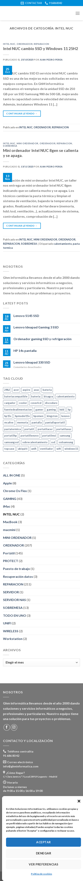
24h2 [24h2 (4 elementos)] (7, 389)
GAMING (9, 499)
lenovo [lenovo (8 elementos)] (65, 416)
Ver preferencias (43, 864)
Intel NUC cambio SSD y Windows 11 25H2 (40, 48)
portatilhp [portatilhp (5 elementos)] (10, 435)
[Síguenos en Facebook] (6, 727)
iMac (6, 506)
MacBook (10, 522)
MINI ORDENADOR (27, 143)
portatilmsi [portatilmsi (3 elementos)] (49, 435)
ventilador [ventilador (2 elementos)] (46, 448)
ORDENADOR (25, 44)
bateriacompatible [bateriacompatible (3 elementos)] (16, 396)
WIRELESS (10, 631)
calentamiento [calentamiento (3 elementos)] (65, 396)
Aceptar (43, 842)
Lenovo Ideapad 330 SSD (31, 362)
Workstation (13, 639)
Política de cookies (41, 873)
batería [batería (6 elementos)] (35, 396)
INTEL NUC (9, 44)
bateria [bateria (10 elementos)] (47, 389)
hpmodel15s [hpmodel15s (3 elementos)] (22, 416)
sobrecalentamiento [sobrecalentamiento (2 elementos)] (34, 442)
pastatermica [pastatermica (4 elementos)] (12, 429)
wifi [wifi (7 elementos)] (58, 448)
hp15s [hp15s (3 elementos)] (7, 416)
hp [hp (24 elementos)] (69, 409)
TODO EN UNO (14, 615)
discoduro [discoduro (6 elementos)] (51, 402)
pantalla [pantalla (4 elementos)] (37, 422)
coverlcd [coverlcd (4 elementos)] (36, 402)
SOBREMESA (10, 145)
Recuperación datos (18, 576)
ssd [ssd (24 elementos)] (53, 442)
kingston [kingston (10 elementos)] (52, 416)
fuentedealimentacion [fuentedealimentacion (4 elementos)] (18, 409)
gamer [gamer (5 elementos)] (39, 409)
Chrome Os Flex (15, 491)
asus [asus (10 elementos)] (36, 389)
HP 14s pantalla (25, 350)
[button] (79, 801)
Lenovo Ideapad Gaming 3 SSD (36, 327)
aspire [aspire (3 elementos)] (26, 389)
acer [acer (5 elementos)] (16, 389)
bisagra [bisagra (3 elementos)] (48, 396)
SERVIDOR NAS (14, 600)
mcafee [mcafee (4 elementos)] (8, 422)
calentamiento (63, 243)
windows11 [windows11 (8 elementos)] (71, 448)
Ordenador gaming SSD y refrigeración (42, 339)
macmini (9, 530)
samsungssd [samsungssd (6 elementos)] (11, 442)
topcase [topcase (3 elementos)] (9, 448)
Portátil (9, 553)
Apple (7, 483)
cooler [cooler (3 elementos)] (23, 402)
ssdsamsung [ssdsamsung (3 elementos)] (66, 442)
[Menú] (77, 13)
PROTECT (10, 561)
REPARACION (41, 44)
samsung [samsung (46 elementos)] (65, 435)
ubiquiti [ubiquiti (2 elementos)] (23, 448)
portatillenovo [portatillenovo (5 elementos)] (29, 435)
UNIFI (7, 623)
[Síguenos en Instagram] (14, 727)
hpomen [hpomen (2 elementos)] (38, 416)
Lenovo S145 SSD (26, 316)
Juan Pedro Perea (51, 59)
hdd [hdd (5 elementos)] (61, 409)
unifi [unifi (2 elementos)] (33, 448)
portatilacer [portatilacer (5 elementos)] (45, 429)
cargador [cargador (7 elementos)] (9, 402)
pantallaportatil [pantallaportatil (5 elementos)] (55, 422)
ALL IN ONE (11, 475)
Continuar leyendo (21, 113)
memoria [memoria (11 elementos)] (22, 422)
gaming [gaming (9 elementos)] (51, 409)
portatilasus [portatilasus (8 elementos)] (63, 429)
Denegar (43, 853)
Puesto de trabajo (16, 569)
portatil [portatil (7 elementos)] (29, 429)
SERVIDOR (11, 592)
